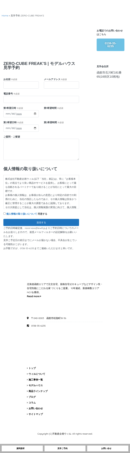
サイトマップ (36, 414)
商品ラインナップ (38, 391)
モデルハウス (36, 385)
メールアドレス (55, 79)
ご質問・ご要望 (11, 136)
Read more (34, 296)
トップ (32, 368)
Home (5, 15)
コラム (32, 402)
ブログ (32, 396)
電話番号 (11, 93)
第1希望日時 (13, 108)
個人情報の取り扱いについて (21, 213)
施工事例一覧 (36, 379)
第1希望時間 (53, 108)
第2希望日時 (13, 122)
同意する (25, 213)
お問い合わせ (36, 408)
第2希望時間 (54, 122)
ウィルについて (37, 373)
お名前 (10, 79)
